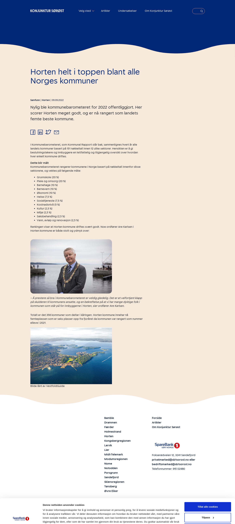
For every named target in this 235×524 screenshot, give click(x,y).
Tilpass (208, 492)
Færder (109, 427)
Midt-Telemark (113, 454)
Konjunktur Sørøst (47, 11)
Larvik (108, 445)
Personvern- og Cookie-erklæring (63, 508)
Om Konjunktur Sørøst (158, 10)
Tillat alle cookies (208, 481)
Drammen (110, 422)
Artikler (105, 10)
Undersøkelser (127, 10)
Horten (108, 436)
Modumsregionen (116, 459)
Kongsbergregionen (117, 440)
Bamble (109, 418)
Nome (108, 463)
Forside (157, 418)
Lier (106, 449)
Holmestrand (112, 431)
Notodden (111, 468)
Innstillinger (50, 517)
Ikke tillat (208, 503)
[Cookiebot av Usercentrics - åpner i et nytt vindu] (21, 517)
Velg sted (85, 10)
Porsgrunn (111, 472)
